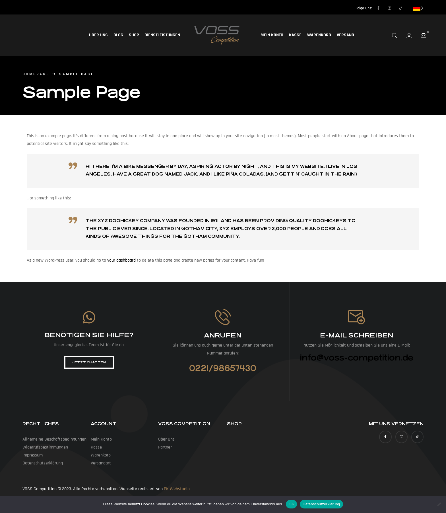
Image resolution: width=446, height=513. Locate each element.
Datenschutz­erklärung (42, 463)
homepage (35, 74)
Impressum (32, 455)
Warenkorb (319, 35)
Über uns (98, 35)
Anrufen (222, 335)
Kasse (295, 35)
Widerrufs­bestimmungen (45, 447)
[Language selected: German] (418, 8)
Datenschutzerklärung (321, 504)
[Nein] (439, 504)
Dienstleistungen (162, 35)
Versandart (101, 463)
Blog (118, 35)
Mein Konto (272, 35)
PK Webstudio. (177, 489)
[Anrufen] (223, 317)
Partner (165, 447)
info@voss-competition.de (356, 357)
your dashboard (121, 260)
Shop (134, 35)
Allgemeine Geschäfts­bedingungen (54, 439)
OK (291, 504)
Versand (345, 35)
